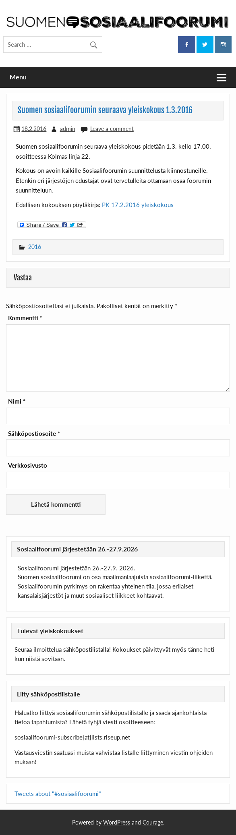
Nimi (16, 401)
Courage (153, 822)
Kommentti (25, 318)
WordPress (116, 822)
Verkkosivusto (27, 465)
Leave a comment (112, 128)
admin (67, 128)
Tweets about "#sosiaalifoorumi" (57, 793)
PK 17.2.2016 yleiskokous (138, 204)
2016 (34, 246)
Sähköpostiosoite (34, 434)
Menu (18, 77)
